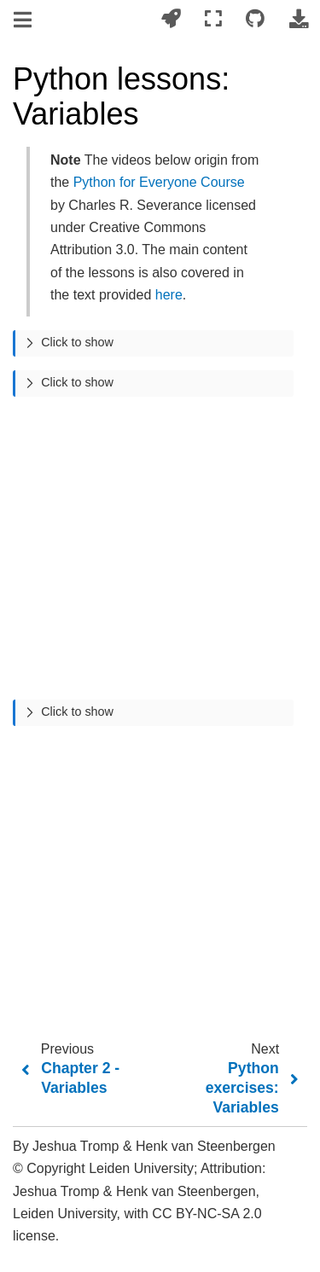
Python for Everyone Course (159, 182)
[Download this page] (298, 19)
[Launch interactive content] (170, 19)
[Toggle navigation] (24, 20)
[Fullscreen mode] (213, 19)
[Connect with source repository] (255, 19)
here (169, 295)
